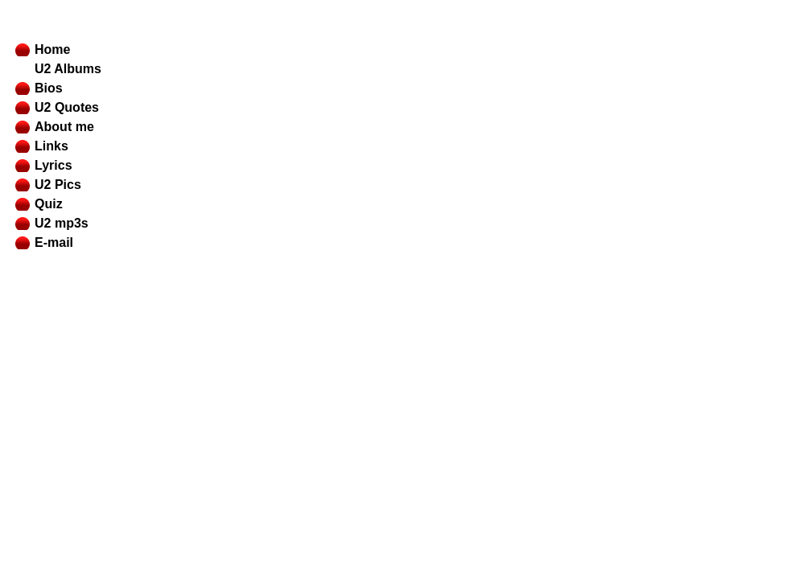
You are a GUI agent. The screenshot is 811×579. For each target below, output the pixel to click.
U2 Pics (58, 184)
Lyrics (53, 165)
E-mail (54, 242)
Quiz (49, 204)
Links (51, 146)
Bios (49, 88)
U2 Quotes (67, 107)
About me (64, 126)
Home (52, 49)
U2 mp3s (62, 223)
